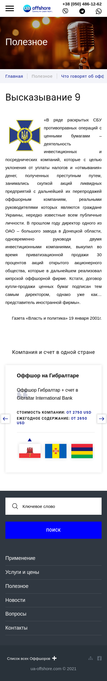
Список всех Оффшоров (31, 658)
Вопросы (16, 614)
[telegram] (82, 12)
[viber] (65, 12)
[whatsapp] (99, 12)
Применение (20, 558)
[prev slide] (5, 418)
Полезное (17, 586)
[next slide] (101, 418)
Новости (15, 600)
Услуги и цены (22, 572)
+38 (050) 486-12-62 (82, 3)
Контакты (16, 628)
